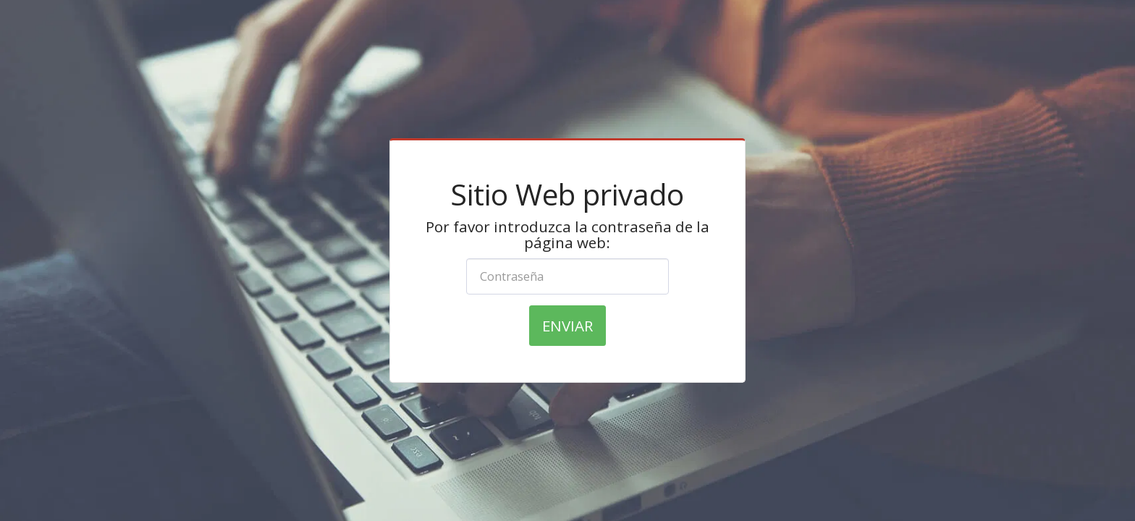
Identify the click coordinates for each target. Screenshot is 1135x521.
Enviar (567, 325)
